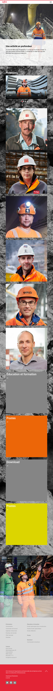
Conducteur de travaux (12, 628)
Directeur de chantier (11, 633)
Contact (8, 646)
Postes (29, 635)
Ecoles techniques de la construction (36, 626)
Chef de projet (9, 635)
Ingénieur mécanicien (11, 631)
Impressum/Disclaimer (12, 676)
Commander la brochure (33, 642)
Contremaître (9, 626)
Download (29, 640)
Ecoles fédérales (31, 631)
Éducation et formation (33, 624)
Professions (9, 624)
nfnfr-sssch (11, 657)
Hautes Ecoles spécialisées (34, 628)
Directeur (8, 637)
